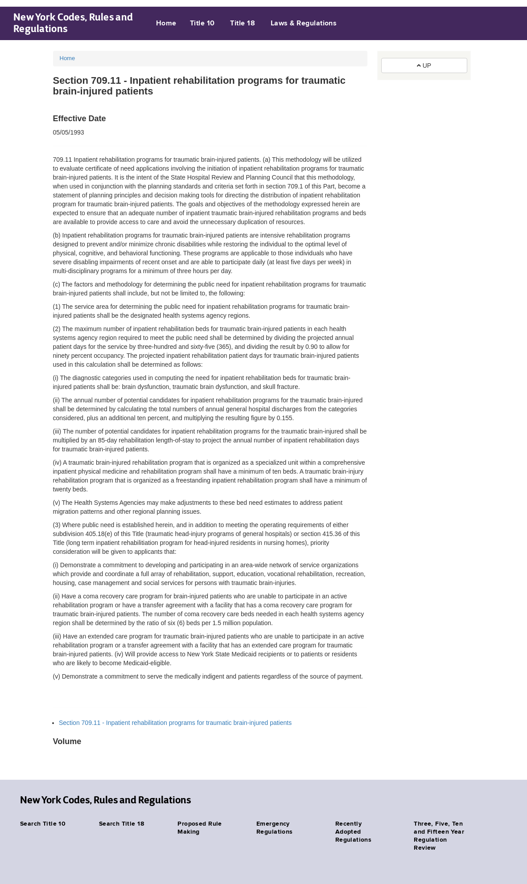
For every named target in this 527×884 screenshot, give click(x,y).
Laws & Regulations (304, 23)
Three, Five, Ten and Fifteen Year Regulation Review (439, 836)
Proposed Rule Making (199, 828)
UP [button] (424, 65)
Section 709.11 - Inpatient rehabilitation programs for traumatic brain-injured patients (175, 722)
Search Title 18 (121, 824)
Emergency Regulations (274, 828)
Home (166, 23)
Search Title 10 (43, 824)
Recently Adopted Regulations (353, 832)
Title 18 (242, 23)
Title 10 (202, 23)
